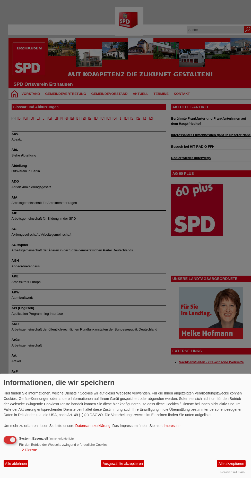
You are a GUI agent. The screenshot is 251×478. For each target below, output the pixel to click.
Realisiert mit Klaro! (232, 472)
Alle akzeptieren (231, 463)
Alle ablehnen (16, 463)
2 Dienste (28, 450)
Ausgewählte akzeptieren (122, 463)
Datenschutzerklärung (92, 426)
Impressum (172, 426)
